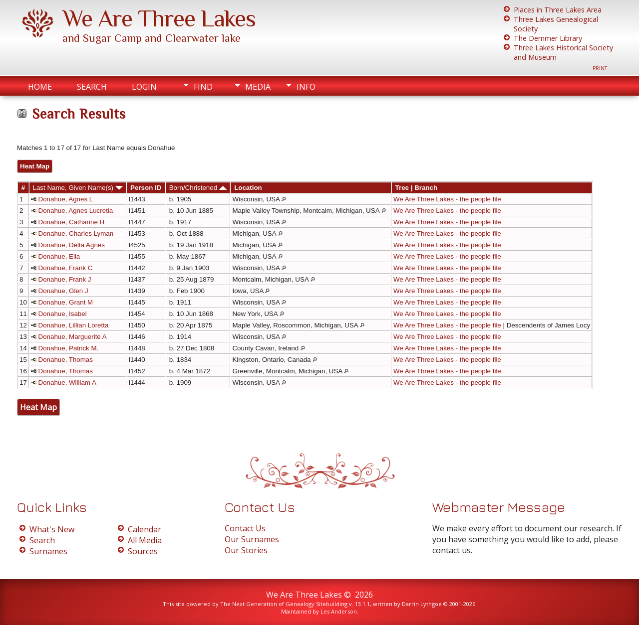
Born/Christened (198, 187)
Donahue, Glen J (63, 291)
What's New (51, 529)
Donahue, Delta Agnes (71, 245)
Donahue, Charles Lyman (76, 233)
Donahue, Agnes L (65, 199)
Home (40, 86)
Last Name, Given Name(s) (78, 187)
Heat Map (34, 166)
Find (203, 86)
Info (306, 86)
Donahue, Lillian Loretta (73, 325)
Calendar (144, 529)
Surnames (48, 551)
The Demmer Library (548, 38)
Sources (143, 551)
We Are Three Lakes (159, 18)
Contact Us (245, 528)
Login (144, 86)
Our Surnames (252, 539)
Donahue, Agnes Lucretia (75, 210)
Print (600, 68)
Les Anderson (338, 611)
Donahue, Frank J (64, 279)
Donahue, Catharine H (71, 222)
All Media (145, 540)
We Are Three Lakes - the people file (447, 199)
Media (258, 86)
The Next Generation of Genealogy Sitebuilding (283, 604)
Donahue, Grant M (65, 302)
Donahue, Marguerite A (72, 336)
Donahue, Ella (59, 256)
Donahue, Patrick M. (68, 348)
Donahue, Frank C (65, 268)
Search (92, 86)
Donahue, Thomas (65, 359)
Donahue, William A (67, 382)
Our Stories (246, 550)
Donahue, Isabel (62, 313)
